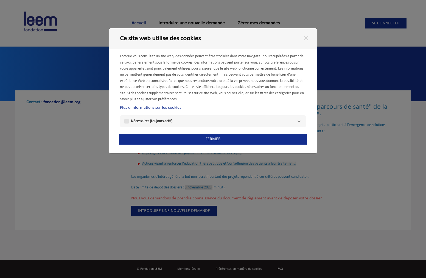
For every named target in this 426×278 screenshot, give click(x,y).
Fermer (213, 139)
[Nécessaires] (299, 121)
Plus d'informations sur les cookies (150, 107)
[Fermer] (306, 38)
